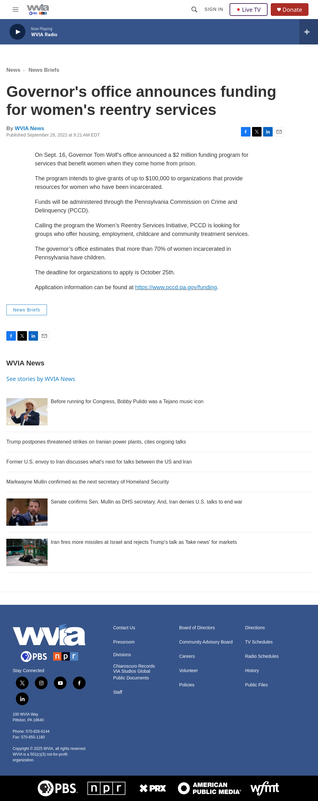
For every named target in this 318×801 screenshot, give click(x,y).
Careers (187, 656)
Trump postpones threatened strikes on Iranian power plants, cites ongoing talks (96, 441)
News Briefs (44, 70)
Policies (186, 685)
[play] (17, 32)
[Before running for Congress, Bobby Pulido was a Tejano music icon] (27, 411)
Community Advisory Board (206, 642)
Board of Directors (197, 627)
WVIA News (29, 128)
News (13, 70)
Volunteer (188, 670)
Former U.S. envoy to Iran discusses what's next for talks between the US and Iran (99, 461)
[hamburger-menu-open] (16, 9)
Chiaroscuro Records (134, 666)
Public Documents (131, 678)
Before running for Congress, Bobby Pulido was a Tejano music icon (127, 401)
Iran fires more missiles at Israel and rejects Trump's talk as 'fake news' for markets (144, 542)
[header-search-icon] (194, 9)
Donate (292, 9)
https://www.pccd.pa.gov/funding (176, 287)
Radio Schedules (262, 656)
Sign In (213, 9)
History (252, 670)
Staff (117, 692)
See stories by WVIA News (40, 379)
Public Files (256, 685)
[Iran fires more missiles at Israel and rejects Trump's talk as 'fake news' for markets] (27, 552)
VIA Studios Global (131, 671)
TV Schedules (259, 642)
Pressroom (124, 642)
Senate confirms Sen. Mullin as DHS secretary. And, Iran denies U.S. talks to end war (146, 501)
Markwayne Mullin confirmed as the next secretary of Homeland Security (87, 481)
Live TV (249, 9)
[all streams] (308, 31)
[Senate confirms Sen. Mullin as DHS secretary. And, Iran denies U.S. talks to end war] (27, 512)
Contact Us (124, 627)
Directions (255, 627)
